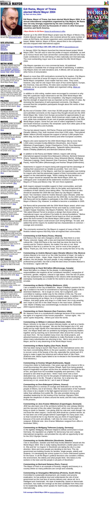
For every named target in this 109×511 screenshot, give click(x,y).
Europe (3, 72)
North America (5, 70)
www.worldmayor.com (72, 47)
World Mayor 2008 (6, 55)
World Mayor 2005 (6, 58)
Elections (16, 69)
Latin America (15, 70)
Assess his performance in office (54, 31)
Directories (4, 49)
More (15, 82)
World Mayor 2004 (6, 60)
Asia (7, 72)
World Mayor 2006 (6, 57)
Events (17, 72)
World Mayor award (15, 37)
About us (3, 48)
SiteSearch (4, 46)
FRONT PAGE (5, 45)
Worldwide (8, 69)
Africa (12, 72)
